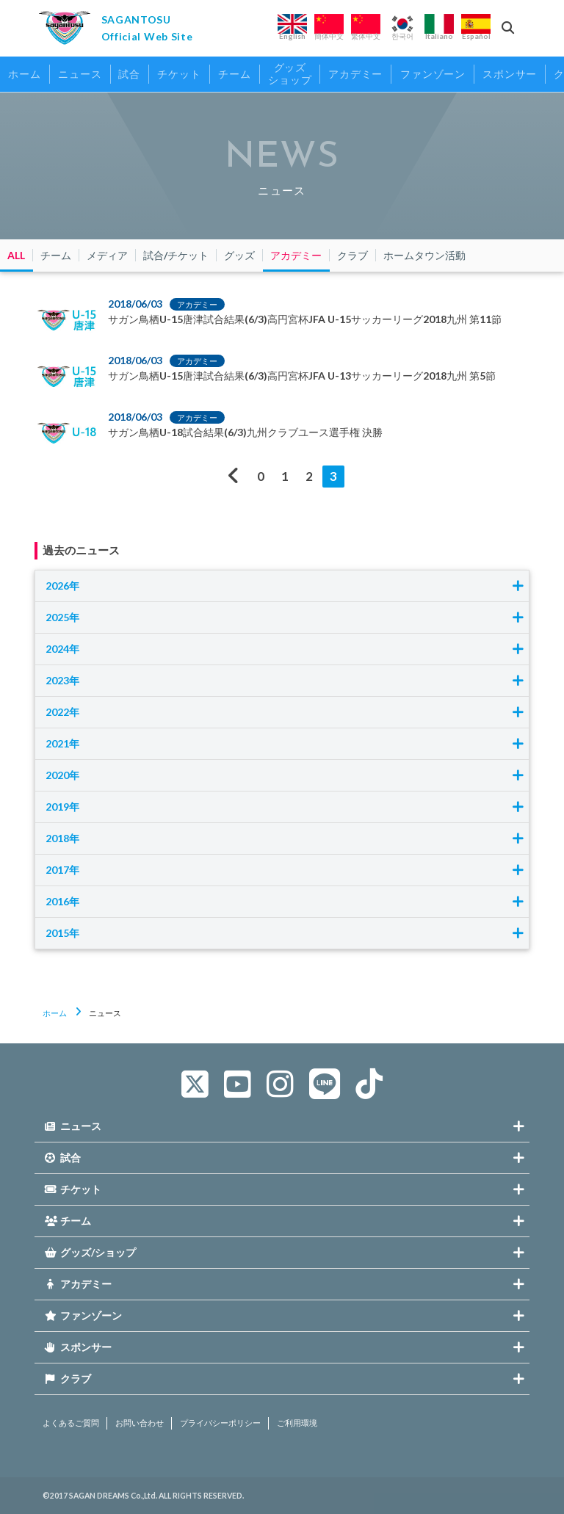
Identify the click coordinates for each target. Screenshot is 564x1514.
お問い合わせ (139, 1423)
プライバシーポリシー (220, 1423)
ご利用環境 (297, 1423)
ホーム (55, 1013)
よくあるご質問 (71, 1423)
